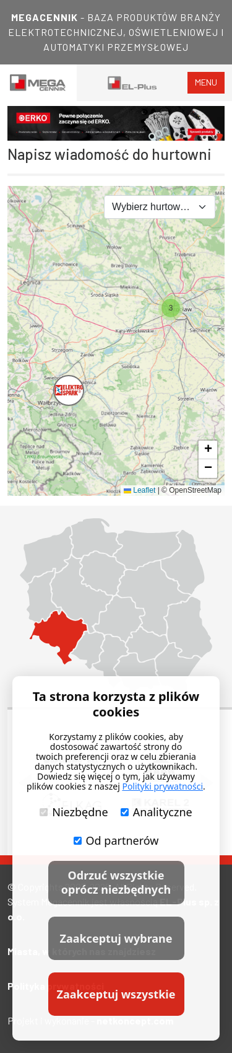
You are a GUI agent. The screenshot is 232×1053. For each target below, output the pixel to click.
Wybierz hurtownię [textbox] (152, 206)
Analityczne (156, 811)
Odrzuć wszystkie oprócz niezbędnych (116, 882)
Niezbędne (74, 811)
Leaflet (139, 490)
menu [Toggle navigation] (206, 82)
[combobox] (159, 207)
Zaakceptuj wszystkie (116, 994)
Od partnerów (116, 840)
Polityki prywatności (162, 786)
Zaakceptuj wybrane (115, 938)
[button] (57, 378)
